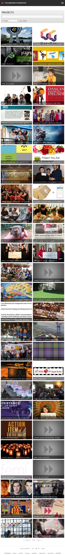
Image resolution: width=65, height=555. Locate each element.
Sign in (43, 548)
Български (7, 553)
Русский (58, 553)
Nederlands (42, 553)
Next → (39, 540)
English (14, 553)
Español (21, 553)
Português (51, 553)
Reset (25, 21)
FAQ (33, 548)
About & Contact (25, 548)
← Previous (27, 540)
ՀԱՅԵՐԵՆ (34, 553)
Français (27, 553)
